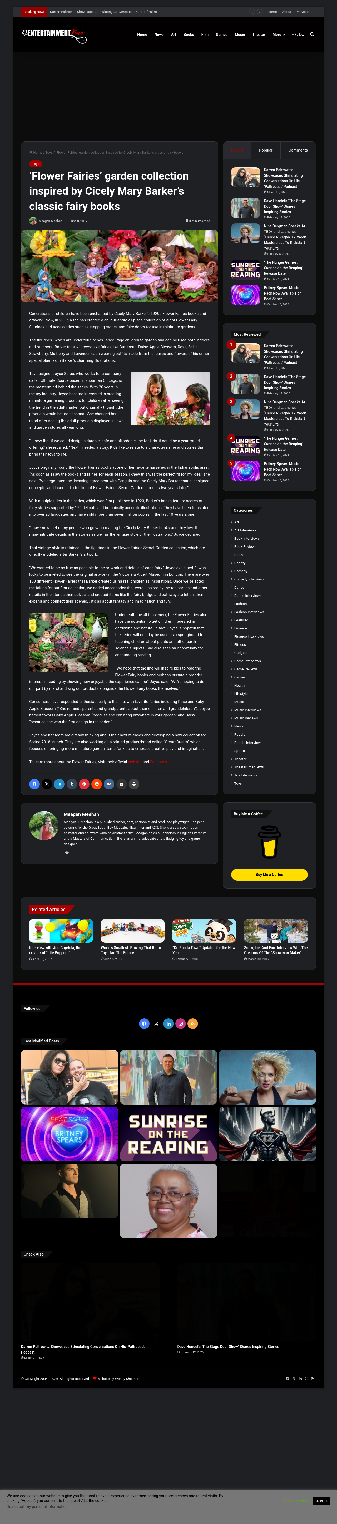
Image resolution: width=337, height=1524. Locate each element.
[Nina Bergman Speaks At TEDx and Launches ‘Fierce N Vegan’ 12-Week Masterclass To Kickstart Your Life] (245, 233)
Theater (258, 34)
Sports (239, 751)
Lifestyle (241, 693)
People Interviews (248, 742)
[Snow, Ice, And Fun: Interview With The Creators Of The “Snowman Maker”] (276, 930)
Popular (266, 150)
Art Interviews (245, 530)
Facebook (158, 762)
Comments (298, 150)
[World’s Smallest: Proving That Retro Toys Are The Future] (133, 930)
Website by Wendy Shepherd (118, 1342)
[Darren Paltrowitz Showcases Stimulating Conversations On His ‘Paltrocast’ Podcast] (245, 177)
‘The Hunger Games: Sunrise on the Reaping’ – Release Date (285, 268)
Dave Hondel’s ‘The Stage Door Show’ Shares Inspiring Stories (285, 206)
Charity (240, 563)
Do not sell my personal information (37, 1506)
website (135, 762)
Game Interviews (247, 661)
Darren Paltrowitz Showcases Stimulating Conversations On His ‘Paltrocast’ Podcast (114, 12)
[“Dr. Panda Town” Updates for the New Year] (204, 930)
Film (205, 34)
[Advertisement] (168, 97)
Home (272, 12)
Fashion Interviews (249, 612)
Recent (237, 150)
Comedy (240, 571)
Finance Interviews (249, 636)
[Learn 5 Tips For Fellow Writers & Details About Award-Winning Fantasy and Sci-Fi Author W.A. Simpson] (168, 1193)
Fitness (240, 644)
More (276, 34)
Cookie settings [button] (296, 1501)
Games (221, 34)
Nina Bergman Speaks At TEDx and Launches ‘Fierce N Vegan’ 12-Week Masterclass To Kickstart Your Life (285, 237)
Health (239, 685)
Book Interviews (247, 538)
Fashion (240, 604)
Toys (49, 152)
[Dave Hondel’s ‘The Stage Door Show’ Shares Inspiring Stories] (245, 208)
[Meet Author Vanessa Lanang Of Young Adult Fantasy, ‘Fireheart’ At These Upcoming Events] (267, 1193)
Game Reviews (246, 669)
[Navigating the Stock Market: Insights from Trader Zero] (267, 1134)
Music (240, 34)
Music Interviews (247, 710)
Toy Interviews (245, 775)
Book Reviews (245, 546)
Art (173, 34)
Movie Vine (304, 12)
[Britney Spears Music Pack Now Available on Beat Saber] (245, 295)
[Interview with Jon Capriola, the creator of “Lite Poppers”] (61, 930)
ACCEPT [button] (321, 1501)
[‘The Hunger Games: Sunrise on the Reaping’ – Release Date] (245, 270)
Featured (241, 620)
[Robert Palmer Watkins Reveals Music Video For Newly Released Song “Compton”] (69, 1191)
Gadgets (241, 653)
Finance (240, 628)
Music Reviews (246, 718)
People (239, 734)
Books (189, 34)
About (286, 12)
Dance (239, 587)
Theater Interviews (249, 767)
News (159, 34)
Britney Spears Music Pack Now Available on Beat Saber (283, 293)
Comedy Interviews (249, 579)
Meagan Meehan (50, 221)
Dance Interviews (248, 595)
